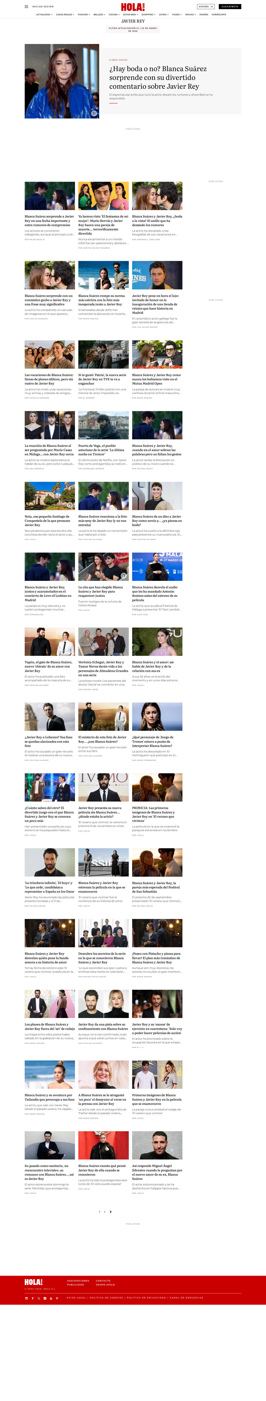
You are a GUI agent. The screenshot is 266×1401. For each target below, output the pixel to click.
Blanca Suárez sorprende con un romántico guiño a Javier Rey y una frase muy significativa (49, 299)
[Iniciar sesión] (43, 6)
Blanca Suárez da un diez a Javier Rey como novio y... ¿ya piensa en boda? (157, 520)
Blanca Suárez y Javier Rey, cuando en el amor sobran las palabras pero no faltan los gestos (156, 449)
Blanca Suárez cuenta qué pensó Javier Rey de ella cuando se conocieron (102, 1169)
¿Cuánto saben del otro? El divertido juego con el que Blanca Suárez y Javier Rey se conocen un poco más (49, 814)
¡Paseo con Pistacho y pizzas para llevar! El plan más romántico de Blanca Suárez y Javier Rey (156, 957)
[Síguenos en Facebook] (33, 1298)
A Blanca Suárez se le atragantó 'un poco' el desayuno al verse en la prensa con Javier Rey (102, 1099)
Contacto (103, 1280)
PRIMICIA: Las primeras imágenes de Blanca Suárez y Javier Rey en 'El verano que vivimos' (153, 814)
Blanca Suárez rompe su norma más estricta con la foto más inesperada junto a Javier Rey (101, 299)
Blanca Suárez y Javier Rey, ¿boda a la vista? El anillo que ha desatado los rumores (157, 220)
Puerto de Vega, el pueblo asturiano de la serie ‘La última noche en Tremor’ (101, 449)
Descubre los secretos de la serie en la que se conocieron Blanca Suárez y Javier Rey (102, 957)
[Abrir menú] (26, 6)
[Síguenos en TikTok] (45, 1298)
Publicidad (75, 1285)
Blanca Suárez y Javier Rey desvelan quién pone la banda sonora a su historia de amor (47, 957)
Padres (204, 14)
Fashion (83, 14)
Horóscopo (219, 14)
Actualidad (43, 14)
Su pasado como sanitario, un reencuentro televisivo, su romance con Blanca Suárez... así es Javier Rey (49, 1172)
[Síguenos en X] (39, 1298)
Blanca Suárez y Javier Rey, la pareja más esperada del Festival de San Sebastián (156, 887)
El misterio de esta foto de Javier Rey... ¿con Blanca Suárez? (102, 739)
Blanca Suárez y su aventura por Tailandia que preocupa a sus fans (49, 1097)
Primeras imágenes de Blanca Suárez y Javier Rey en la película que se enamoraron (157, 1099)
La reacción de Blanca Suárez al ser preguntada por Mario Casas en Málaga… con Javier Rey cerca (49, 449)
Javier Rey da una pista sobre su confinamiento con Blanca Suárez (103, 1026)
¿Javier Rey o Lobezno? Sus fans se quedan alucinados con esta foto (48, 741)
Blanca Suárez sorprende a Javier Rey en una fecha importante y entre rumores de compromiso (49, 220)
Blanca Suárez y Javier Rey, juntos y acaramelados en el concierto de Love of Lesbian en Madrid (48, 593)
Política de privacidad (146, 1297)
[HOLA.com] (133, 7)
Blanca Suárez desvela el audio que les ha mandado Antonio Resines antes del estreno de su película (155, 593)
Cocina (113, 14)
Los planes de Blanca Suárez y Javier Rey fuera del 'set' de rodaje (50, 1026)
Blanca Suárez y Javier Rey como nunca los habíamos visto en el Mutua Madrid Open (156, 379)
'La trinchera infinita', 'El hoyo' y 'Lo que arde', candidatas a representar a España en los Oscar (49, 886)
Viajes (176, 14)
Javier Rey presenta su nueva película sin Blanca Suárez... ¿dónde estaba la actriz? (99, 811)
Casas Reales (64, 14)
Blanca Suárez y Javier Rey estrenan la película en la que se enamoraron (101, 886)
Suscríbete (230, 6)
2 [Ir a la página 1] (104, 1211)
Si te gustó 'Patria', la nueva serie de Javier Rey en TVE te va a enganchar (102, 379)
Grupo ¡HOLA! (105, 1285)
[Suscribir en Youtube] (51, 1298)
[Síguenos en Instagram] (27, 1298)
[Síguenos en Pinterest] (57, 1298)
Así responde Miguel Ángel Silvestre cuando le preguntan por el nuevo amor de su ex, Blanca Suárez (157, 1172)
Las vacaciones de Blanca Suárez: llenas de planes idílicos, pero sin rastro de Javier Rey (49, 379)
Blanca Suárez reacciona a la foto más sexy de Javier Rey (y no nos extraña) (102, 520)
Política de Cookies (106, 1297)
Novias (189, 14)
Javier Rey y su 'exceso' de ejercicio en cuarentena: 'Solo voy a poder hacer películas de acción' (157, 1028)
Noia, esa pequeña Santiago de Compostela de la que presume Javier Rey (47, 520)
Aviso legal (76, 1297)
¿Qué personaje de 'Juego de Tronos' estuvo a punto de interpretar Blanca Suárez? (152, 741)
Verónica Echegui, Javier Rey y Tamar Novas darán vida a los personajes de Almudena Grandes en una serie (103, 668)
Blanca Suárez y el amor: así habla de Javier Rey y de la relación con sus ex (153, 666)
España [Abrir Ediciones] (206, 6)
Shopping (147, 14)
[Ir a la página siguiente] (110, 1211)
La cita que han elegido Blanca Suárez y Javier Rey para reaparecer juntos (100, 591)
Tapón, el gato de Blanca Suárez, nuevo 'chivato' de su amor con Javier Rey (48, 666)
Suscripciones (78, 1280)
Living (162, 14)
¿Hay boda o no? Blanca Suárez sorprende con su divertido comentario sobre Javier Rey (158, 77)
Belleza (98, 14)
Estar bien (129, 14)
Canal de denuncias (186, 1297)
